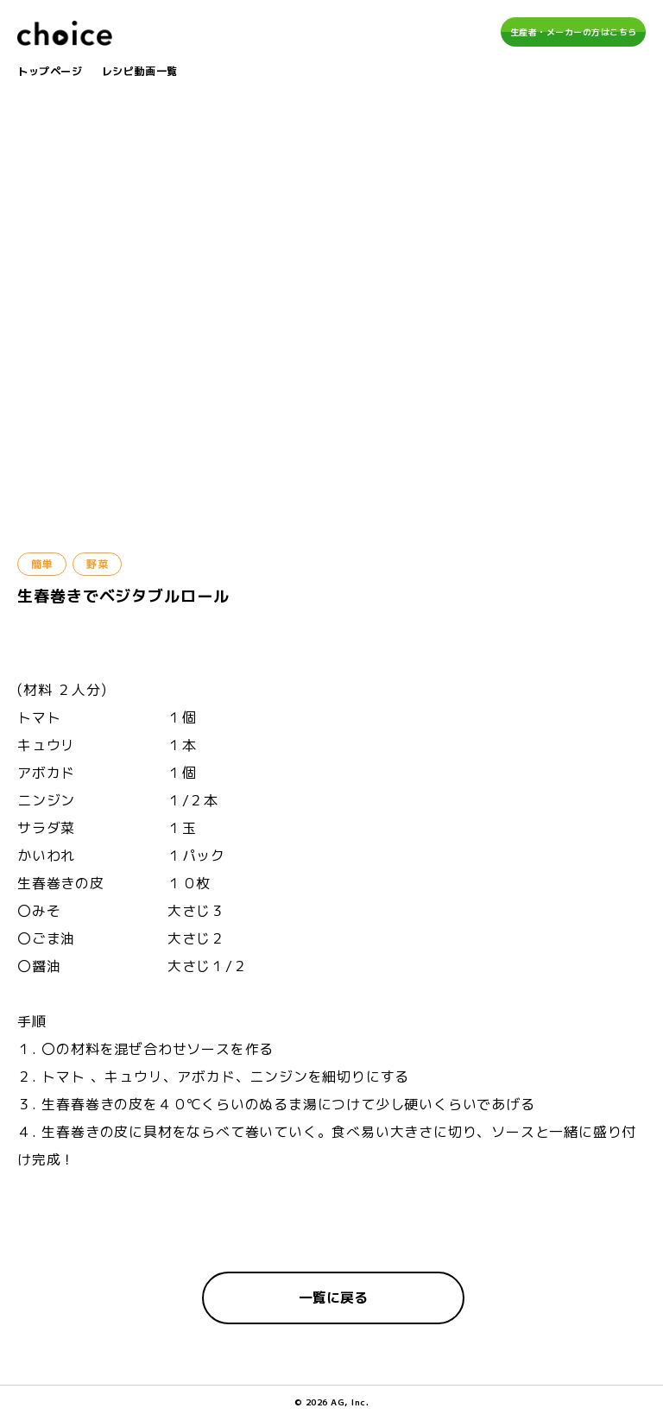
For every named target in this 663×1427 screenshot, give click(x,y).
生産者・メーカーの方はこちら (573, 32)
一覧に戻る (333, 1297)
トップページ (50, 71)
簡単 (42, 564)
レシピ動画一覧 (140, 71)
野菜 (97, 564)
